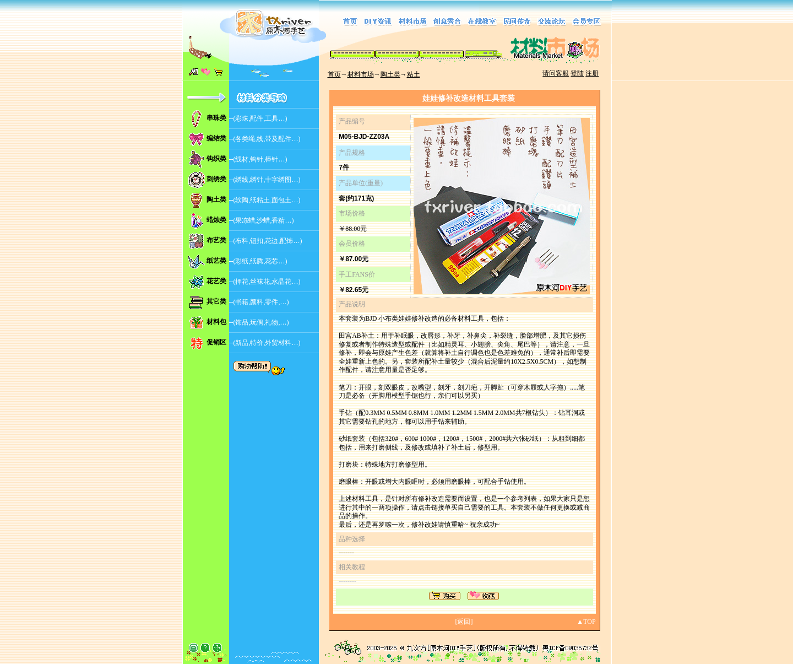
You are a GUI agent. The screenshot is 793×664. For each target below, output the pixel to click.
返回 (463, 621)
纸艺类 (216, 260)
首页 (334, 74)
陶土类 (390, 74)
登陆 (577, 73)
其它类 (216, 301)
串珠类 (216, 118)
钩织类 (216, 159)
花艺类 (216, 281)
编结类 (216, 138)
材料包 (216, 322)
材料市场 (360, 74)
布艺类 (216, 240)
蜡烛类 (216, 220)
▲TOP (586, 621)
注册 (592, 73)
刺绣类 (216, 179)
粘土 (413, 74)
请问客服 (555, 73)
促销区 (216, 342)
